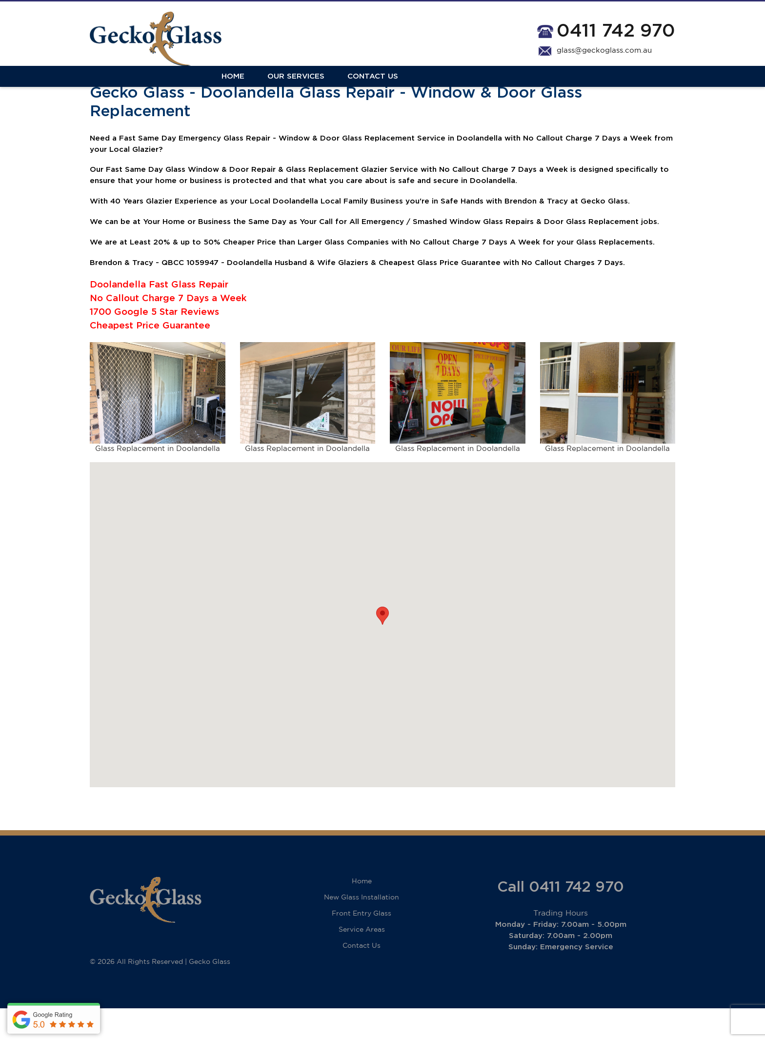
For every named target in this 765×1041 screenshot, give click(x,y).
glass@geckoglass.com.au (604, 51)
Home (101, 89)
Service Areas (362, 962)
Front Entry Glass (361, 946)
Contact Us (241, 89)
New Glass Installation (361, 930)
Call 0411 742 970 (560, 920)
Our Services (164, 89)
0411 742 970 (616, 31)
